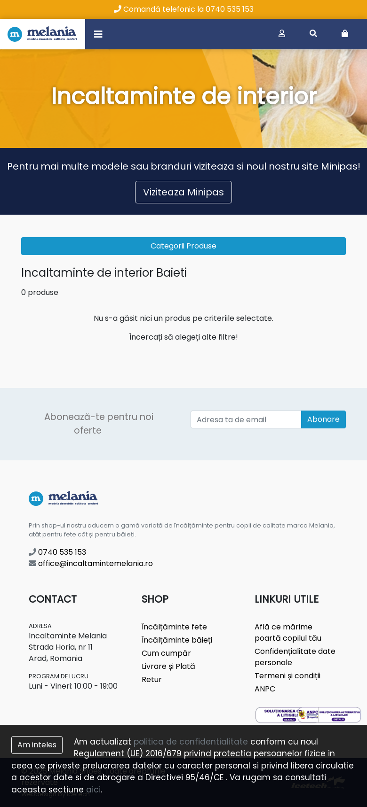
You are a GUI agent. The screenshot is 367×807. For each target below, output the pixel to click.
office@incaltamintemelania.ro (91, 563)
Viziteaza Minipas (183, 192)
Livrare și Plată (168, 666)
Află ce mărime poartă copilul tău (288, 632)
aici (93, 789)
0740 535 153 (57, 552)
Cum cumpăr (166, 653)
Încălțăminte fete (174, 626)
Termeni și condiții (287, 675)
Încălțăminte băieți (177, 640)
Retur (152, 679)
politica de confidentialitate (191, 741)
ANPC (265, 688)
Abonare (323, 419)
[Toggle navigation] (98, 33)
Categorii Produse (183, 246)
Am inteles (36, 744)
